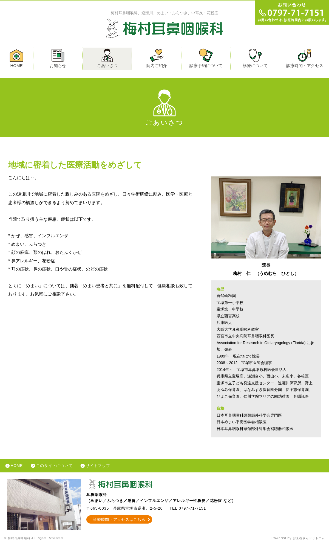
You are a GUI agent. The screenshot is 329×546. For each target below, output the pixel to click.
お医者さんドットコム (307, 539)
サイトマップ (100, 466)
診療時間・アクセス (304, 58)
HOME (16, 58)
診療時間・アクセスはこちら (119, 520)
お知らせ (58, 58)
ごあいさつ (107, 58)
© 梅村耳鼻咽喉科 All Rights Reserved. (36, 539)
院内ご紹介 (156, 58)
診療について (255, 58)
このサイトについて (55, 466)
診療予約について (205, 58)
